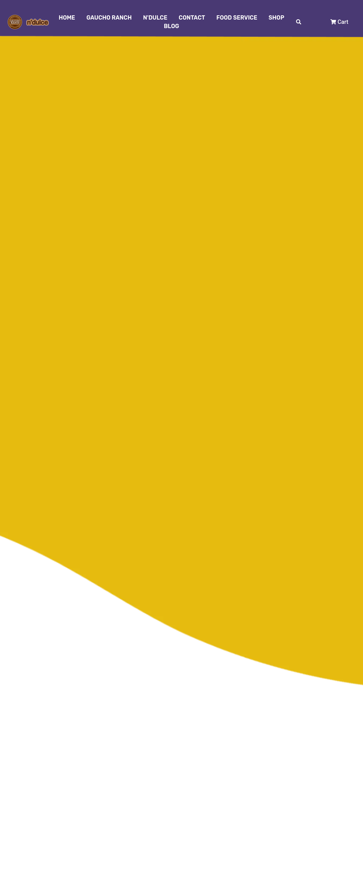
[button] (298, 22)
